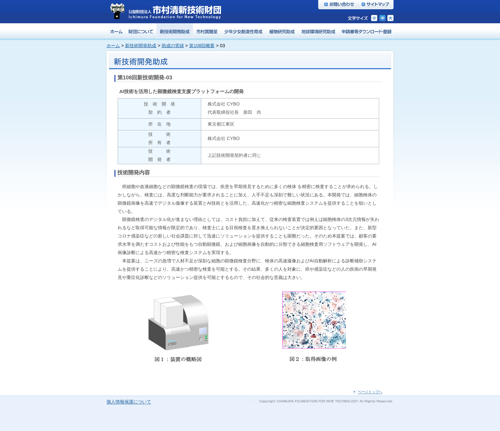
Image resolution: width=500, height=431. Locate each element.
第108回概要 (202, 45)
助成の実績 (173, 45)
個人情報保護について (129, 402)
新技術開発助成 (140, 45)
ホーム (113, 45)
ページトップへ (370, 392)
